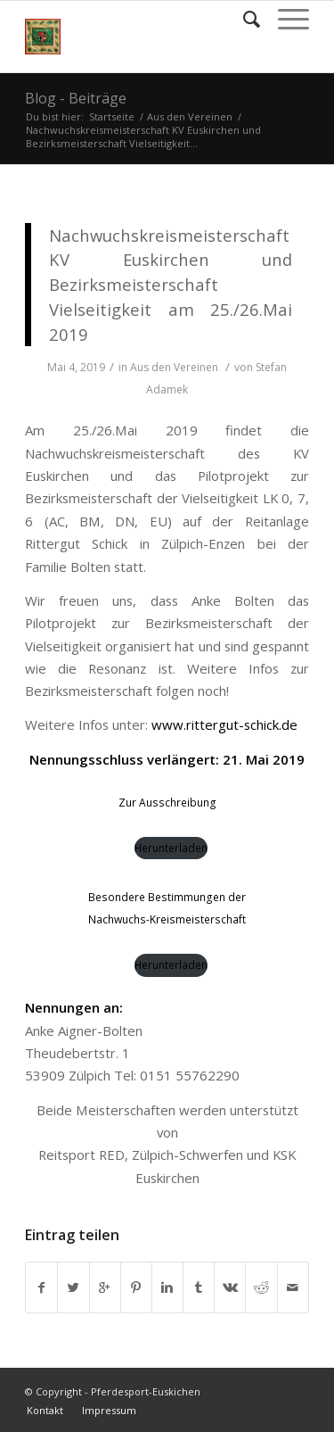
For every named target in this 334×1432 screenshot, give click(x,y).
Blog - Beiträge (75, 98)
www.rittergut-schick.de (224, 724)
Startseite (111, 116)
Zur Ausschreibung (167, 802)
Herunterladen (171, 848)
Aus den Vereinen (189, 116)
